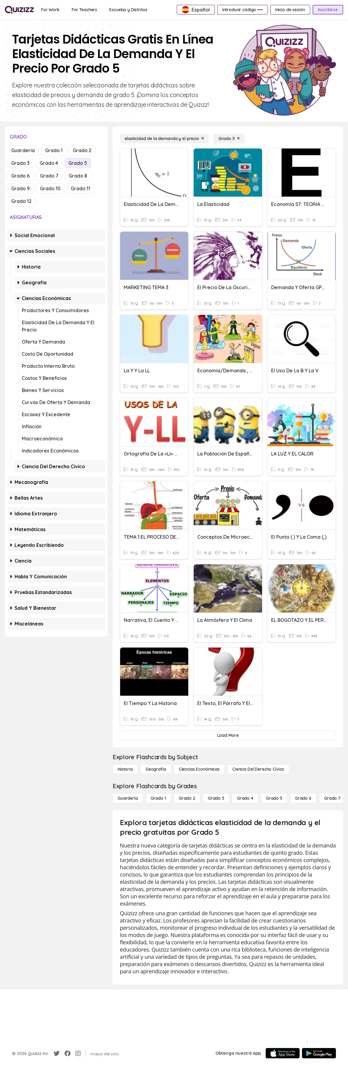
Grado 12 (21, 201)
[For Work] (50, 10)
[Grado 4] (245, 798)
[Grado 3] (216, 798)
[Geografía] (155, 769)
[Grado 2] (187, 798)
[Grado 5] (229, 138)
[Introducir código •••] (242, 10)
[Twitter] (57, 1053)
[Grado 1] (158, 798)
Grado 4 (49, 163)
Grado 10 (50, 188)
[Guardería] (128, 798)
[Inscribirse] (328, 10)
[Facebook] (67, 1053)
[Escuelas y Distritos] (128, 10)
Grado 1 (54, 150)
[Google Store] (319, 1053)
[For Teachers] (84, 10)
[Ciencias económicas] (199, 769)
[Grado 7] (332, 798)
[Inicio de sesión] (290, 10)
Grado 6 (20, 176)
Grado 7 (49, 176)
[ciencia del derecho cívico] (258, 769)
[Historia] (125, 769)
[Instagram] (78, 1053)
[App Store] (283, 1053)
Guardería (23, 150)
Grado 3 (20, 163)
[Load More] (228, 735)
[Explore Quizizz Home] (19, 10)
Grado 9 (20, 188)
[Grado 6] (303, 798)
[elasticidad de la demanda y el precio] (164, 138)
